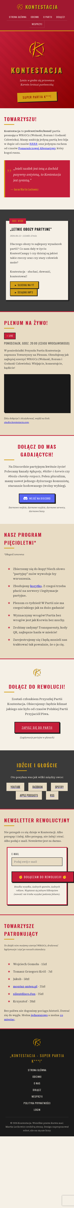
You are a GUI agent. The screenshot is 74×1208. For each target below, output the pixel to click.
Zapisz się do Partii (37, 727)
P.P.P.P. (34, 144)
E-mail (15, 854)
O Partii (47, 17)
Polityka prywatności (37, 1103)
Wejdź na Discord (37, 498)
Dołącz (37, 1090)
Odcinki (35, 17)
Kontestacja (37, 7)
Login (37, 1109)
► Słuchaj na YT (24, 285)
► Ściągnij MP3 (23, 292)
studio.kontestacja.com (16, 422)
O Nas (37, 1083)
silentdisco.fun (24, 994)
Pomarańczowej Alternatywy (36, 148)
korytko (36, 586)
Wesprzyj (37, 24)
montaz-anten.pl (25, 986)
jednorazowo (39, 1015)
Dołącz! (60, 17)
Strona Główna (17, 17)
